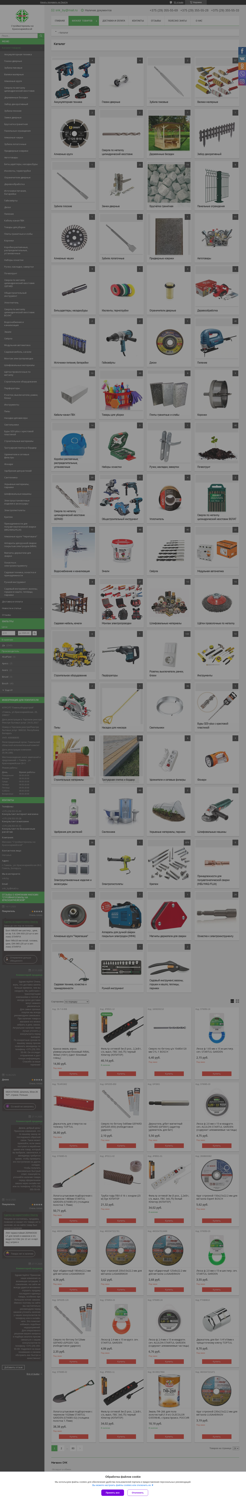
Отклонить (138, 1492)
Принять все (113, 1492)
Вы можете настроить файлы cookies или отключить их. (121, 1485)
